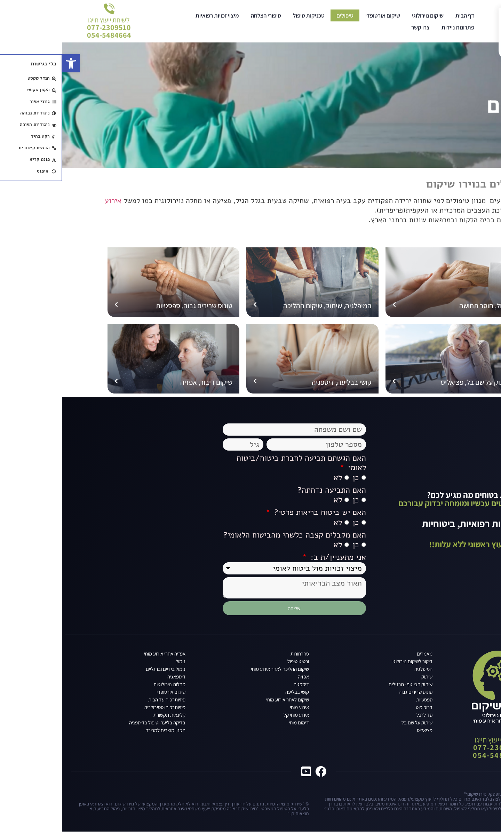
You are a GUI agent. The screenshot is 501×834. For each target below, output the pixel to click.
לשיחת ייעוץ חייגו (47, 16)
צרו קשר (358, 31)
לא (276, 479)
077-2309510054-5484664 (47, 27)
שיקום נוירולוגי (366, 19)
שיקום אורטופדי (320, 19)
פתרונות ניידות (396, 31)
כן (294, 479)
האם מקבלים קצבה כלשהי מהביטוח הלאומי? (232, 536)
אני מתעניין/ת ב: (275, 559)
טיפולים (283, 19)
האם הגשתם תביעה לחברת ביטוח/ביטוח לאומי (239, 464)
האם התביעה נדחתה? (270, 492)
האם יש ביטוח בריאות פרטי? (257, 514)
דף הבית (402, 19)
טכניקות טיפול (247, 19)
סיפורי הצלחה (204, 19)
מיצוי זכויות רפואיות (155, 19)
